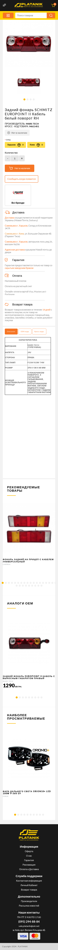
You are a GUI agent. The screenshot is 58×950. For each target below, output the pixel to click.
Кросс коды (39, 331)
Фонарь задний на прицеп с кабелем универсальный (28, 560)
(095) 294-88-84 (29, 921)
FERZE (6, 796)
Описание (11, 331)
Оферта (29, 851)
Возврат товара (29, 889)
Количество (11, 152)
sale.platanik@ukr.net (29, 926)
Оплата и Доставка (29, 869)
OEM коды (25, 331)
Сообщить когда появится (21, 178)
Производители (29, 901)
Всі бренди (17, 202)
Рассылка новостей (29, 905)
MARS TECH (32, 123)
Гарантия (29, 860)
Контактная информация (29, 880)
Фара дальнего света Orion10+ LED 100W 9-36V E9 (27, 792)
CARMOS (6, 564)
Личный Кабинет (29, 885)
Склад (8, 140)
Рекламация (29, 864)
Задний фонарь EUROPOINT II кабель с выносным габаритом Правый (29, 677)
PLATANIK (23, 946)
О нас (29, 855)
